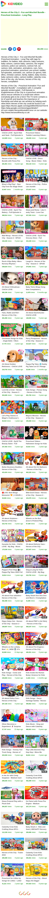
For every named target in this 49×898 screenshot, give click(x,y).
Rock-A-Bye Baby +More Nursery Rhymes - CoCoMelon (12, 263)
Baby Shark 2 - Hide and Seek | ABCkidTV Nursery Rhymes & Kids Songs (36, 829)
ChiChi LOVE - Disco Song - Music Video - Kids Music (36, 160)
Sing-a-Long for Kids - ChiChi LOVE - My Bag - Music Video (35, 572)
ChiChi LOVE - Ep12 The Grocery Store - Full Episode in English (35, 238)
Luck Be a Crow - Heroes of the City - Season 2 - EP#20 (12, 392)
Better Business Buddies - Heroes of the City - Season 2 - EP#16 (12, 469)
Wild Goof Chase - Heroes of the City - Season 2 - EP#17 (36, 495)
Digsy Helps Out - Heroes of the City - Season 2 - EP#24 (12, 623)
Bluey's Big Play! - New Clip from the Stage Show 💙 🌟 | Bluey (12, 186)
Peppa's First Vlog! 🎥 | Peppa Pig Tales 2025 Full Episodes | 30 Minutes (12, 572)
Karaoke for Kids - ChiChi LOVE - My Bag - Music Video (12, 546)
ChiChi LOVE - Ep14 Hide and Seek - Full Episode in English (12, 135)
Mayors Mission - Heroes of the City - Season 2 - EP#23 (36, 418)
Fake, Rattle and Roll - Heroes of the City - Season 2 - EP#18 (11, 315)
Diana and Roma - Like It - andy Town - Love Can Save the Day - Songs (36, 212)
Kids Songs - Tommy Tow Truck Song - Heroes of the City (12, 752)
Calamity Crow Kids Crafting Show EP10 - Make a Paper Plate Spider (36, 777)
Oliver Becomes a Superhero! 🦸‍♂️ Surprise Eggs (11, 726)
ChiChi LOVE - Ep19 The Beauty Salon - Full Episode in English (11, 443)
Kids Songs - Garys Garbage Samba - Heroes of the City (36, 700)
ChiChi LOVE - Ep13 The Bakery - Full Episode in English (11, 212)
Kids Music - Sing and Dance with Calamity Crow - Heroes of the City (36, 726)
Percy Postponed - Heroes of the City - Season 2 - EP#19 (36, 340)
